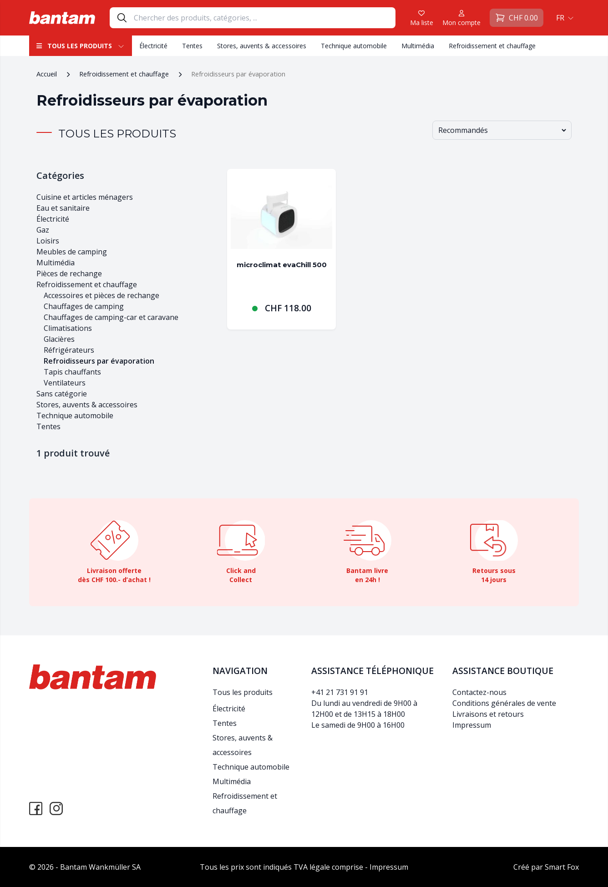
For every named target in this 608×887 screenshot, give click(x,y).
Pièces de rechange (69, 274)
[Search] (264, 18)
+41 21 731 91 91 (339, 692)
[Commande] (501, 130)
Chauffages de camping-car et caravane (111, 317)
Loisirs (47, 241)
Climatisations (68, 328)
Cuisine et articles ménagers (84, 197)
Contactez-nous (479, 692)
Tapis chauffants (72, 372)
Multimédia (417, 45)
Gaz (42, 230)
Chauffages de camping (84, 306)
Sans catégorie (61, 394)
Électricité (153, 45)
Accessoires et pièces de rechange (101, 295)
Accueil (46, 73)
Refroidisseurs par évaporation (99, 361)
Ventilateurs (65, 383)
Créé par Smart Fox (546, 867)
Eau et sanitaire (63, 208)
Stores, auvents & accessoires (261, 45)
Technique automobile (354, 45)
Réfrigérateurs (69, 350)
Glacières (59, 339)
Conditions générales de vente (504, 703)
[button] (564, 18)
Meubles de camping (71, 252)
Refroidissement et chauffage (492, 45)
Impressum (471, 725)
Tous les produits (80, 45)
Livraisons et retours (488, 714)
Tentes (192, 45)
